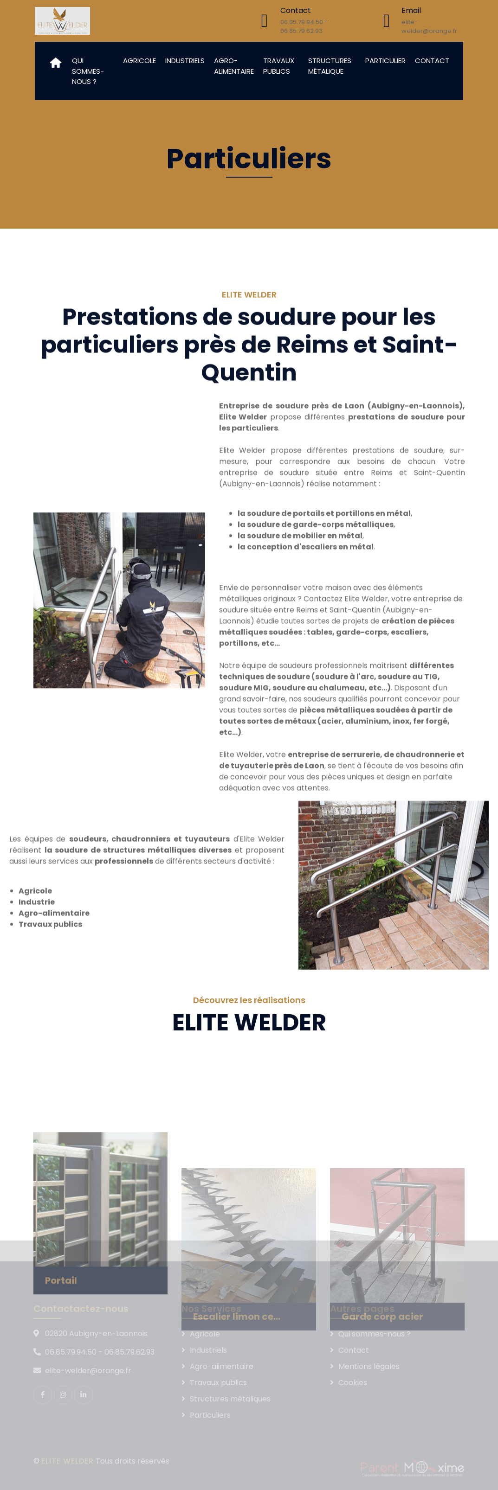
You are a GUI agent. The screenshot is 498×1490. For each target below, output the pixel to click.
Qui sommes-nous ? (88, 71)
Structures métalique (329, 66)
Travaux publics (278, 66)
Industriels (185, 60)
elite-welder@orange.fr (429, 27)
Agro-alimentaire (234, 66)
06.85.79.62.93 (301, 30)
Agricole (139, 60)
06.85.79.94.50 (301, 22)
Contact (432, 60)
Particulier (385, 60)
